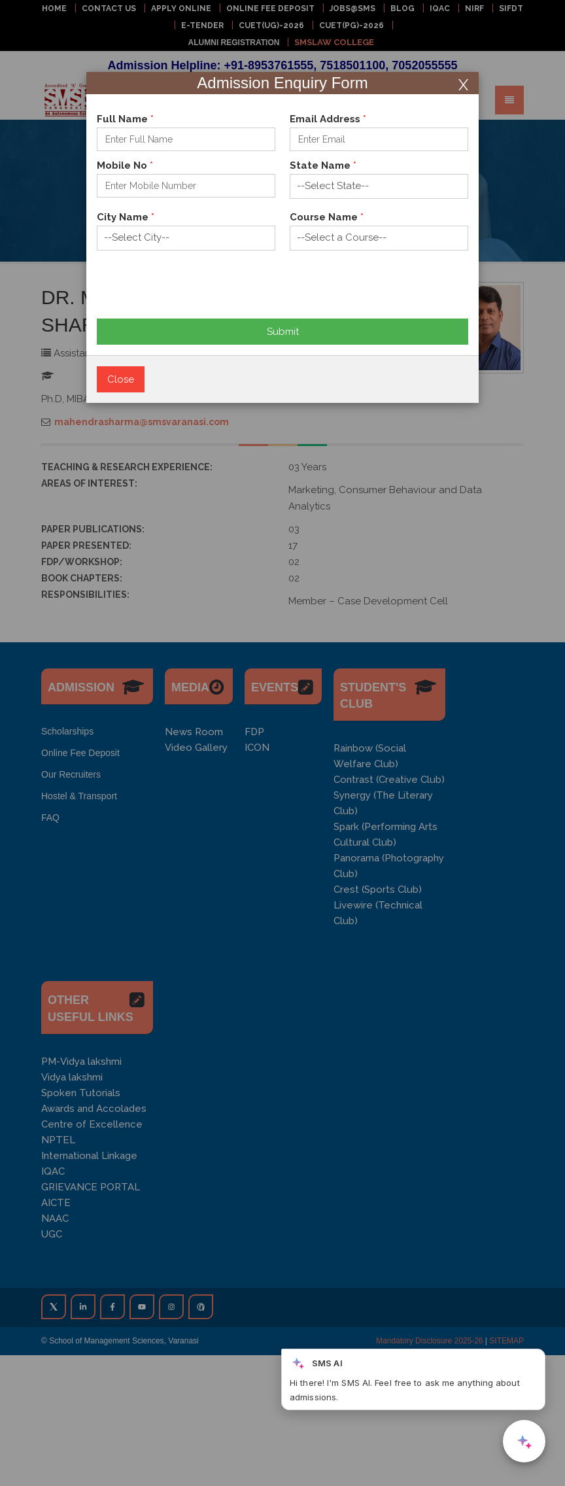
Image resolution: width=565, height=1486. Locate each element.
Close (120, 379)
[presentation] (196, 293)
